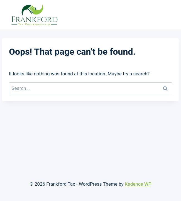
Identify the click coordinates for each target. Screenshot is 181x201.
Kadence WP (138, 184)
